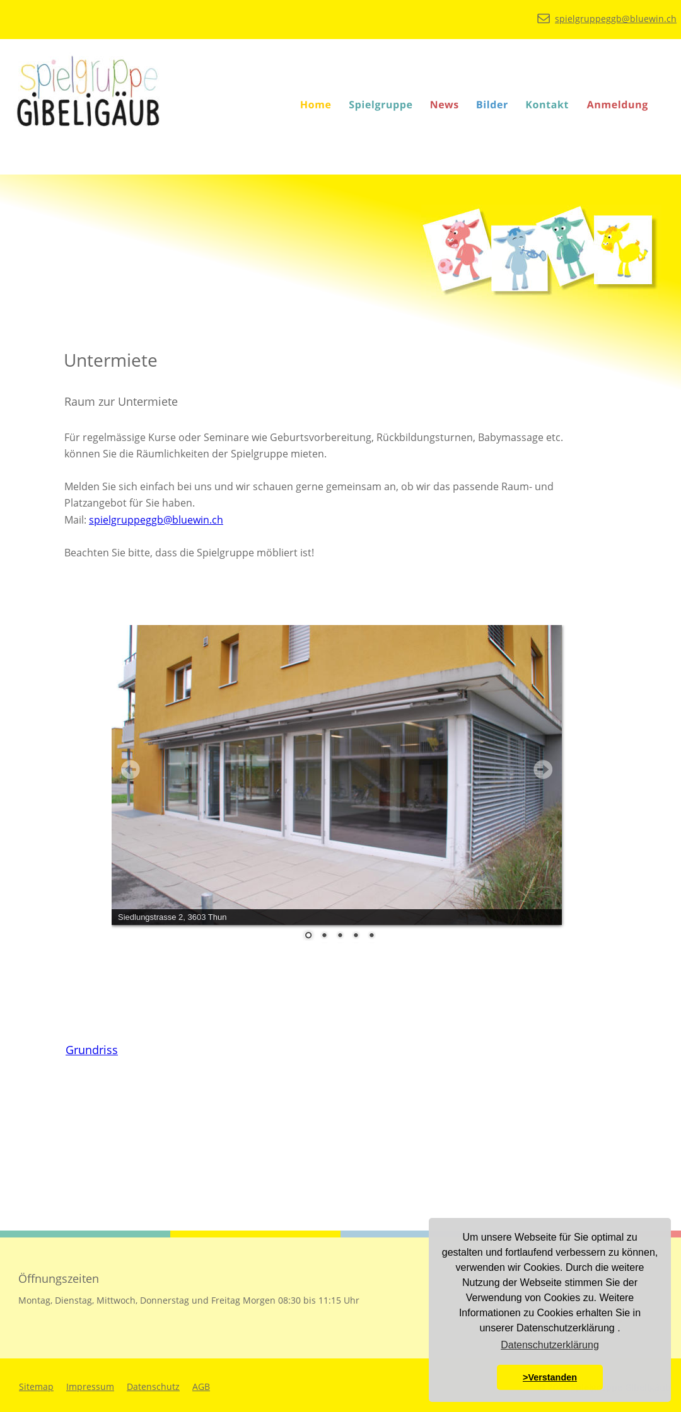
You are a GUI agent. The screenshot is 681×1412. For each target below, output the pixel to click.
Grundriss (92, 1049)
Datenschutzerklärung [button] (550, 1345)
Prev (130, 769)
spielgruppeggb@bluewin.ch (156, 520)
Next (542, 769)
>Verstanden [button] (550, 1377)
